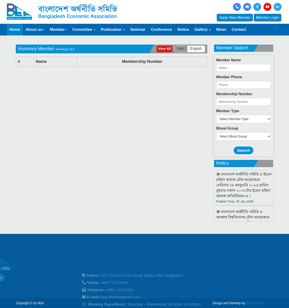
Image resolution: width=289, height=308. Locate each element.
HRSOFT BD (255, 303)
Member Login (267, 17)
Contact (239, 29)
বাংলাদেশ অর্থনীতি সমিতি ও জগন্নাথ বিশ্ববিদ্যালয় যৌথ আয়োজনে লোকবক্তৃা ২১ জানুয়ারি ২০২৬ (243, 217)
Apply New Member (235, 17)
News (221, 29)
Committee (84, 29)
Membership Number (234, 94)
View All (164, 49)
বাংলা (180, 49)
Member (58, 29)
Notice (183, 29)
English (196, 49)
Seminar (137, 29)
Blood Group (227, 128)
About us (35, 29)
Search (243, 150)
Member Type (227, 111)
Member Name (228, 60)
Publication (113, 29)
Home (14, 29)
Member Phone (229, 77)
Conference (161, 29)
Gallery (203, 29)
